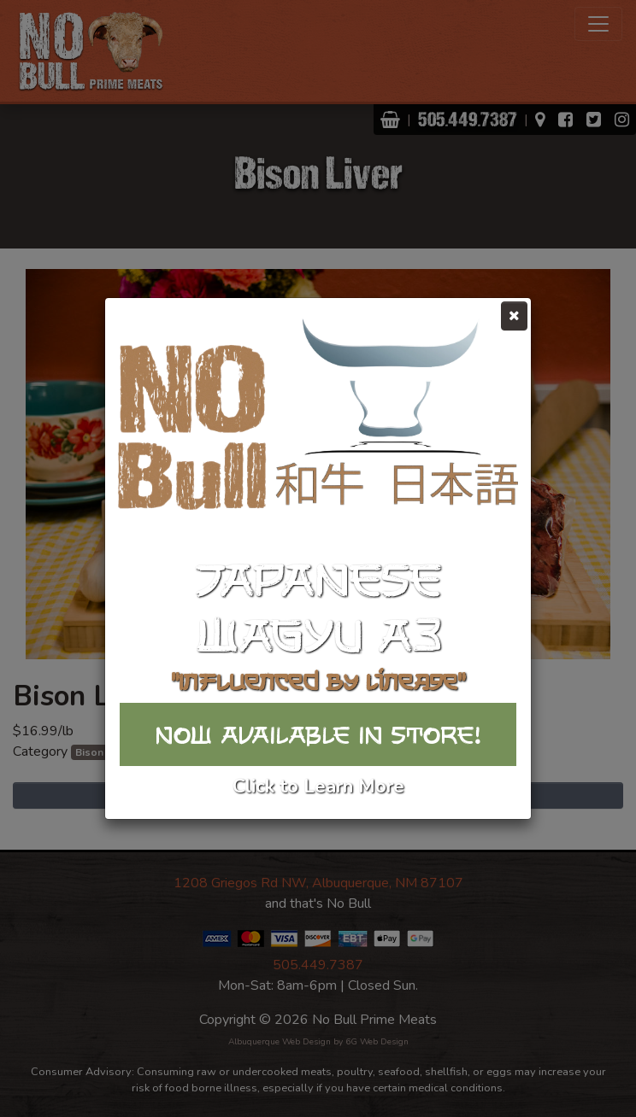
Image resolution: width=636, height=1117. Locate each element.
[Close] (514, 315)
